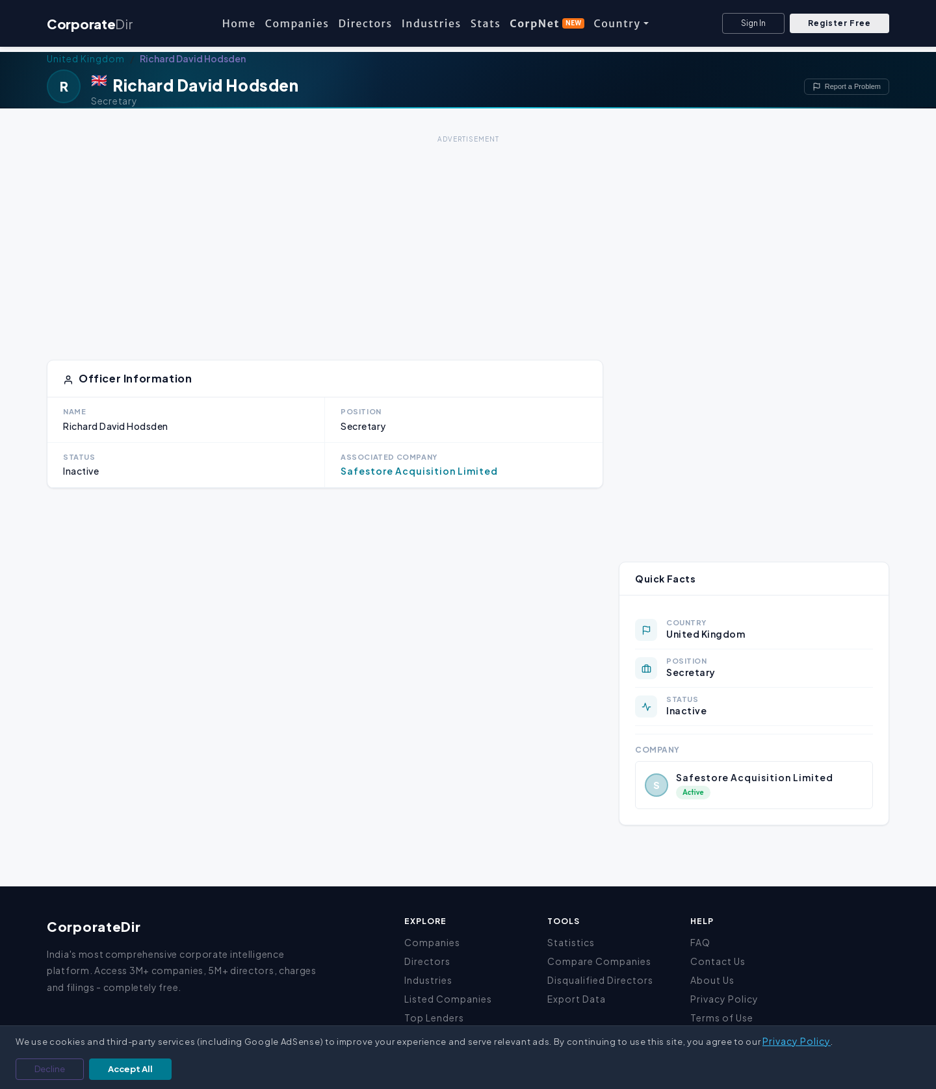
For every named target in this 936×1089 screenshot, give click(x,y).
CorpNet (547, 23)
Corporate (90, 24)
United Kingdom (86, 58)
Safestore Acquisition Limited (419, 471)
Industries (432, 23)
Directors (365, 23)
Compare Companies (599, 961)
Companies (297, 23)
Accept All (130, 1069)
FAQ (700, 942)
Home (239, 23)
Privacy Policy (724, 999)
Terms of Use (721, 1017)
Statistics (571, 942)
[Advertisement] (468, 238)
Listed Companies (448, 999)
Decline (49, 1069)
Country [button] (616, 23)
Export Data (576, 999)
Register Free (839, 23)
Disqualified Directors (600, 980)
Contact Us (718, 961)
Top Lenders (434, 1017)
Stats (486, 23)
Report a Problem (846, 86)
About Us (712, 980)
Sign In (753, 23)
